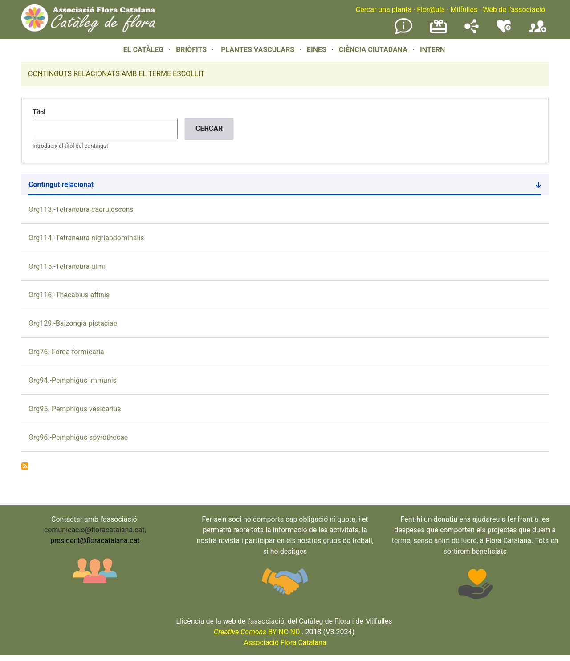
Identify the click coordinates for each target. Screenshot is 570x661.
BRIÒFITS (192, 49)
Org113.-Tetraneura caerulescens (81, 209)
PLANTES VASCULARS (257, 49)
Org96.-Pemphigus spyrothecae (78, 437)
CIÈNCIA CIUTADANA (373, 49)
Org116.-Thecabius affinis (69, 295)
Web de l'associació (514, 9)
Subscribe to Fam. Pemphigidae (24, 466)
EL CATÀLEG (143, 49)
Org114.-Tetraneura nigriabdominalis (86, 238)
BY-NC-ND (257, 632)
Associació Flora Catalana (285, 642)
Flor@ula (431, 9)
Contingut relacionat (285, 186)
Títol (39, 112)
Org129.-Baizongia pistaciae (72, 323)
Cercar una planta (383, 9)
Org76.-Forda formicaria (66, 352)
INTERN (432, 49)
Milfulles (463, 9)
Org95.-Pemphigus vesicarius (74, 409)
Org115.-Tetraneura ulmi (66, 266)
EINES (316, 49)
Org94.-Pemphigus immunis (72, 380)
